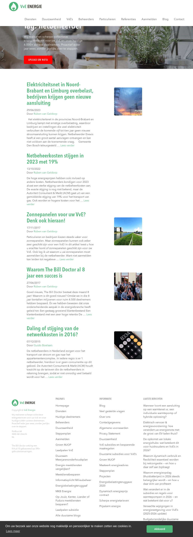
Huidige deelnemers (68, 417)
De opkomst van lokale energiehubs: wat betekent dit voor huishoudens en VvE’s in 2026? (161, 445)
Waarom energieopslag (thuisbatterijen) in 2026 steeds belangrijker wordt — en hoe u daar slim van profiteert (161, 478)
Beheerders (86, 19)
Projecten (105, 476)
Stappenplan (63, 433)
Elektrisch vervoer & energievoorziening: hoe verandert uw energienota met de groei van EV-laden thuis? (161, 428)
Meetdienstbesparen (68, 474)
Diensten (30, 19)
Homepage (62, 405)
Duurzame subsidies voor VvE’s (117, 454)
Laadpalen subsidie (67, 510)
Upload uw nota (38, 60)
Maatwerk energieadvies (113, 465)
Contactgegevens (109, 422)
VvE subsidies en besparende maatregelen (117, 447)
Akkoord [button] (159, 529)
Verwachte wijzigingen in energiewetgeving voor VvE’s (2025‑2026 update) (160, 510)
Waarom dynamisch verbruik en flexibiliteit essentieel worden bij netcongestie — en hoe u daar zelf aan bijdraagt (162, 462)
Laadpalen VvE (64, 450)
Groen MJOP (63, 445)
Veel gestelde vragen (112, 411)
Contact (179, 19)
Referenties (128, 19)
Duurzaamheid (51, 19)
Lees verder (67, 145)
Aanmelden (149, 19)
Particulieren (107, 19)
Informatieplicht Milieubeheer (73, 480)
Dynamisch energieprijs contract (113, 493)
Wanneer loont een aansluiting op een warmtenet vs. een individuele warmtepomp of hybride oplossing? (161, 411)
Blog (165, 19)
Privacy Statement (109, 433)
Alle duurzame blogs (68, 515)
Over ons (104, 417)
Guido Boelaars (43, 345)
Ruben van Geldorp (45, 114)
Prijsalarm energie (110, 506)
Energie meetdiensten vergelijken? (69, 467)
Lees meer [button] (13, 531)
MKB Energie (63, 491)
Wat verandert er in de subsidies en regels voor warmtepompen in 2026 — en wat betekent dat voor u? (160, 495)
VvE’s (70, 19)
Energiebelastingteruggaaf (71, 486)
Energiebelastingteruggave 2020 (115, 484)
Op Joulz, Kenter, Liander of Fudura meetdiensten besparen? (72, 501)
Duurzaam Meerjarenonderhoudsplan (72, 458)
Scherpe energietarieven (114, 500)
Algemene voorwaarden (113, 428)
